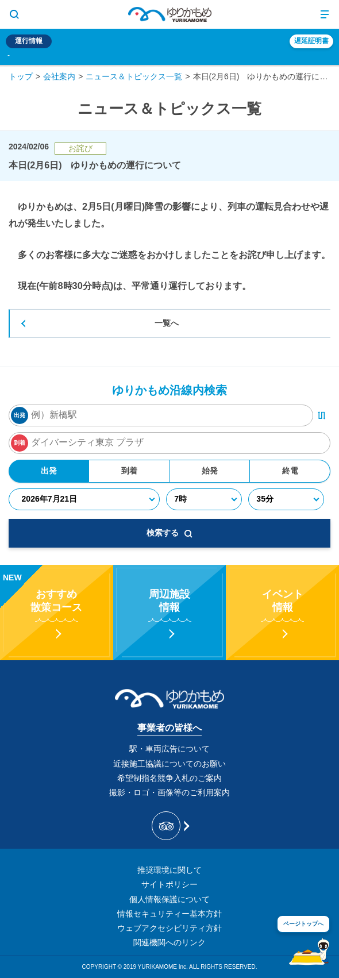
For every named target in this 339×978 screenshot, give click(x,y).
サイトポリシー (169, 884)
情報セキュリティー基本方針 (169, 913)
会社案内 (59, 76)
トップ (21, 76)
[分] (286, 499)
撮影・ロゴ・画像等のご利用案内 (169, 792)
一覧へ (167, 323)
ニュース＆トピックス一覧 (134, 76)
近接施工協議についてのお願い (169, 763)
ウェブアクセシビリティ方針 (169, 928)
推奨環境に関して (169, 870)
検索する (169, 532)
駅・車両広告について (169, 748)
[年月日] (84, 499)
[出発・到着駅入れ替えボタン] (321, 415)
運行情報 (29, 41)
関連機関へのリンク (169, 942)
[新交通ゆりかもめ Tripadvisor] (170, 825)
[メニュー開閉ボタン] (324, 14)
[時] (204, 499)
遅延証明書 (311, 41)
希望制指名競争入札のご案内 (169, 778)
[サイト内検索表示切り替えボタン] (14, 14)
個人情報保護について (169, 899)
